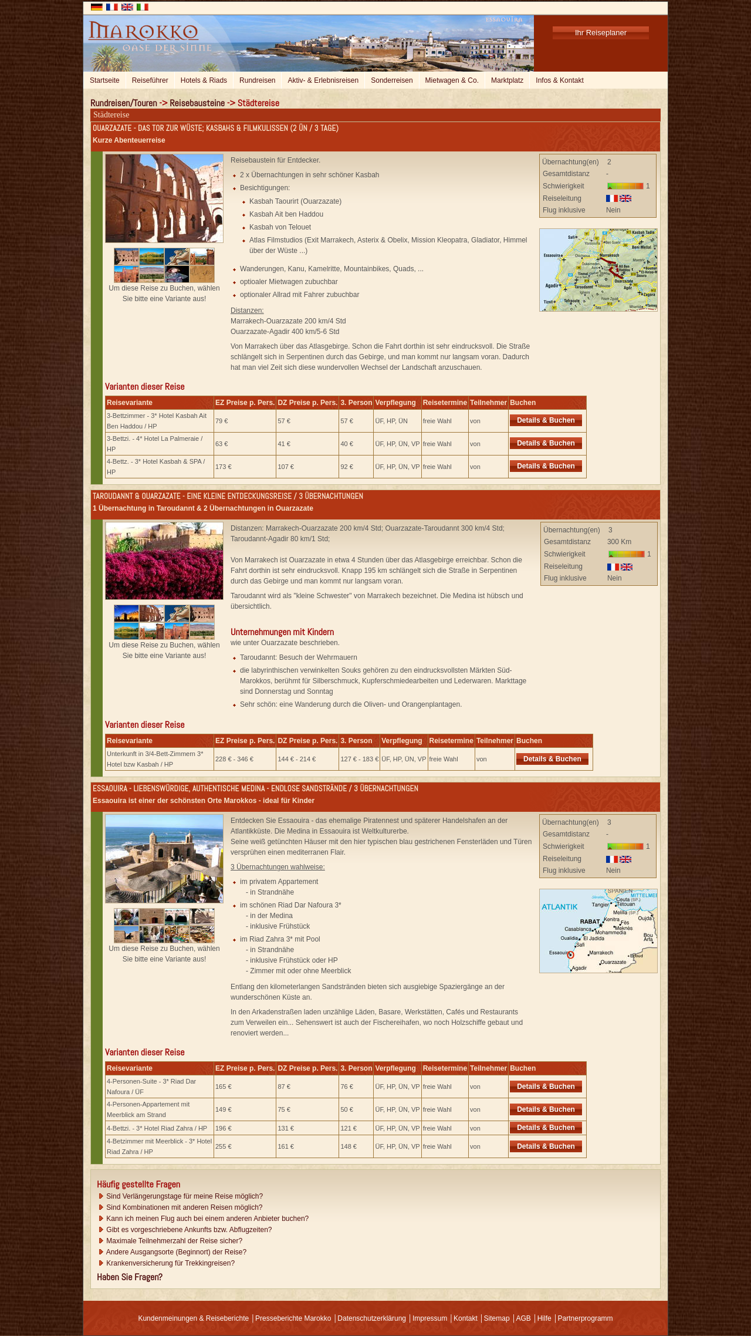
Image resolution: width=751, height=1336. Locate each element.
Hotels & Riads (204, 80)
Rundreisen (257, 80)
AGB (523, 1318)
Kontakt (466, 1318)
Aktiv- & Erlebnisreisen (322, 80)
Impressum (429, 1318)
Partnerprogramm (585, 1318)
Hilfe (544, 1318)
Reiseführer (150, 80)
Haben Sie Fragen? (130, 1277)
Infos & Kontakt (559, 80)
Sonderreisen (391, 80)
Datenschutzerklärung (371, 1318)
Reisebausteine (197, 103)
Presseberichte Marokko (293, 1318)
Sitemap (497, 1318)
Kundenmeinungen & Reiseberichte (193, 1318)
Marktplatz (507, 80)
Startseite (105, 80)
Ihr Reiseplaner (601, 32)
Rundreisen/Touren (123, 103)
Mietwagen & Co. (452, 80)
